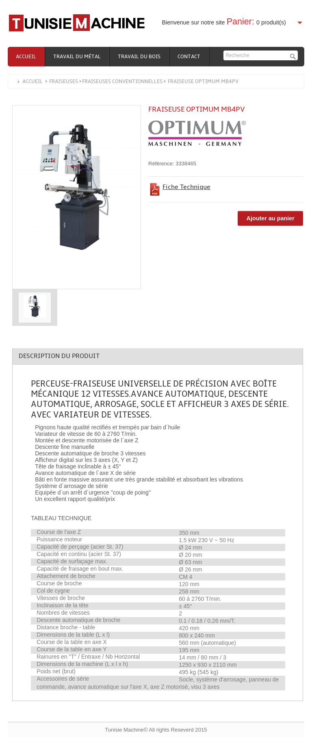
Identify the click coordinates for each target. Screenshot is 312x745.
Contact (189, 56)
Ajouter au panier (270, 218)
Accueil (26, 56)
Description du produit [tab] (59, 356)
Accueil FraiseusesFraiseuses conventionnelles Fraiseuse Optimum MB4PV (130, 81)
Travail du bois (139, 56)
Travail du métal (77, 56)
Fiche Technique (186, 187)
